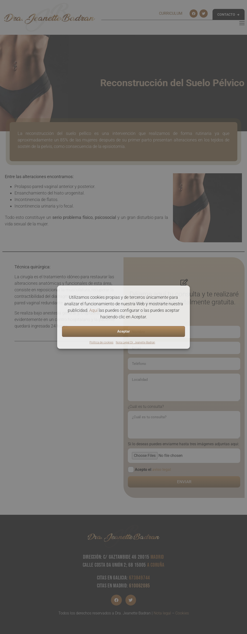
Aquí (93, 310)
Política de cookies (101, 342)
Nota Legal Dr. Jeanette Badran (135, 342)
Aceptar (123, 331)
